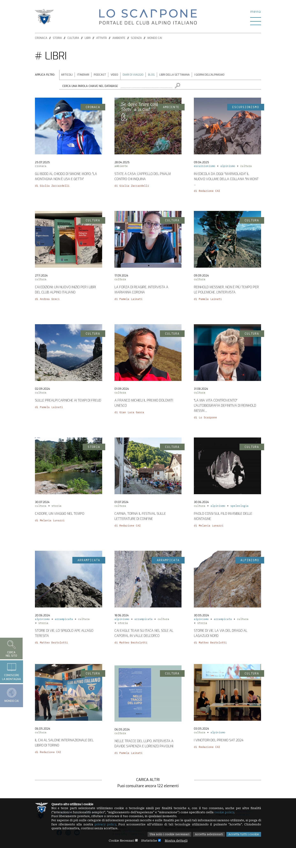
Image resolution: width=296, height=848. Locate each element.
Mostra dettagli (176, 840)
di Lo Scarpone (205, 418)
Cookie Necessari (121, 840)
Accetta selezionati (207, 834)
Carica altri (148, 779)
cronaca (40, 167)
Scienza (136, 38)
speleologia (239, 506)
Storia (57, 38)
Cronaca (41, 38)
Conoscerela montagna (11, 671)
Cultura (73, 38)
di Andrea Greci (47, 300)
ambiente (121, 167)
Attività (101, 38)
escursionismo (204, 167)
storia (56, 506)
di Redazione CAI (207, 191)
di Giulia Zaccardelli (52, 186)
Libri (88, 38)
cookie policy (229, 812)
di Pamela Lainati (128, 300)
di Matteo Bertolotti (51, 643)
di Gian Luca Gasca (129, 413)
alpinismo (227, 167)
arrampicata (64, 620)
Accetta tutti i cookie (243, 834)
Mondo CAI (154, 38)
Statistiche (149, 840)
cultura (246, 167)
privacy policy (121, 824)
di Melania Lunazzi (50, 521)
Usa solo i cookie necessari (167, 834)
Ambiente (118, 38)
